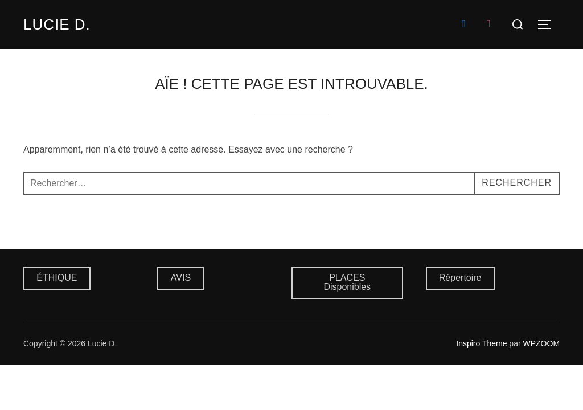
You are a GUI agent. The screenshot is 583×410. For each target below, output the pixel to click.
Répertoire (460, 277)
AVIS (181, 277)
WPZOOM (541, 343)
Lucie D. (57, 24)
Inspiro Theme (481, 343)
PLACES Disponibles (347, 282)
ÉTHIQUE (56, 277)
